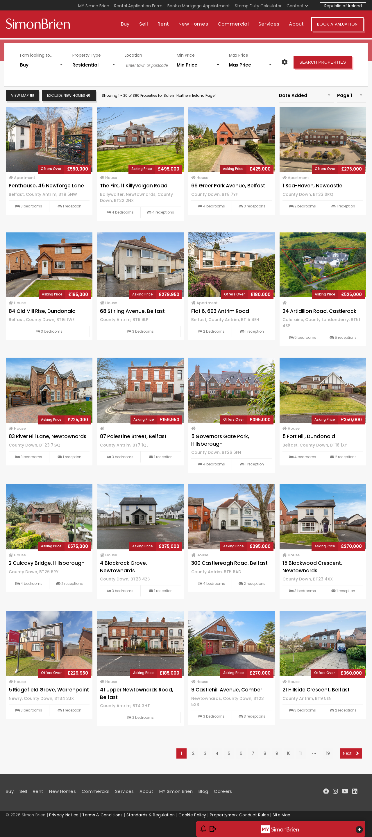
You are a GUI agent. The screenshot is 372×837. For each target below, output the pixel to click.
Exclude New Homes (69, 95)
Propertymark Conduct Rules (239, 815)
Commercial (235, 25)
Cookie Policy (192, 815)
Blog (203, 791)
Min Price (186, 55)
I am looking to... (38, 55)
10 (289, 753)
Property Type (87, 55)
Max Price (237, 55)
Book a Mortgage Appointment (198, 6)
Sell (146, 25)
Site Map (281, 815)
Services (271, 25)
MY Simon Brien (93, 6)
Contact (297, 6)
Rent (165, 25)
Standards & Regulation (150, 815)
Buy (128, 25)
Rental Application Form (138, 6)
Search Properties (321, 61)
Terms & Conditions (102, 815)
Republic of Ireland (343, 6)
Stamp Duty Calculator (258, 6)
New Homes (196, 25)
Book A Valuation (340, 25)
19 (328, 753)
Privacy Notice (63, 815)
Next (351, 753)
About (299, 25)
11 (300, 753)
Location (133, 55)
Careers (223, 791)
